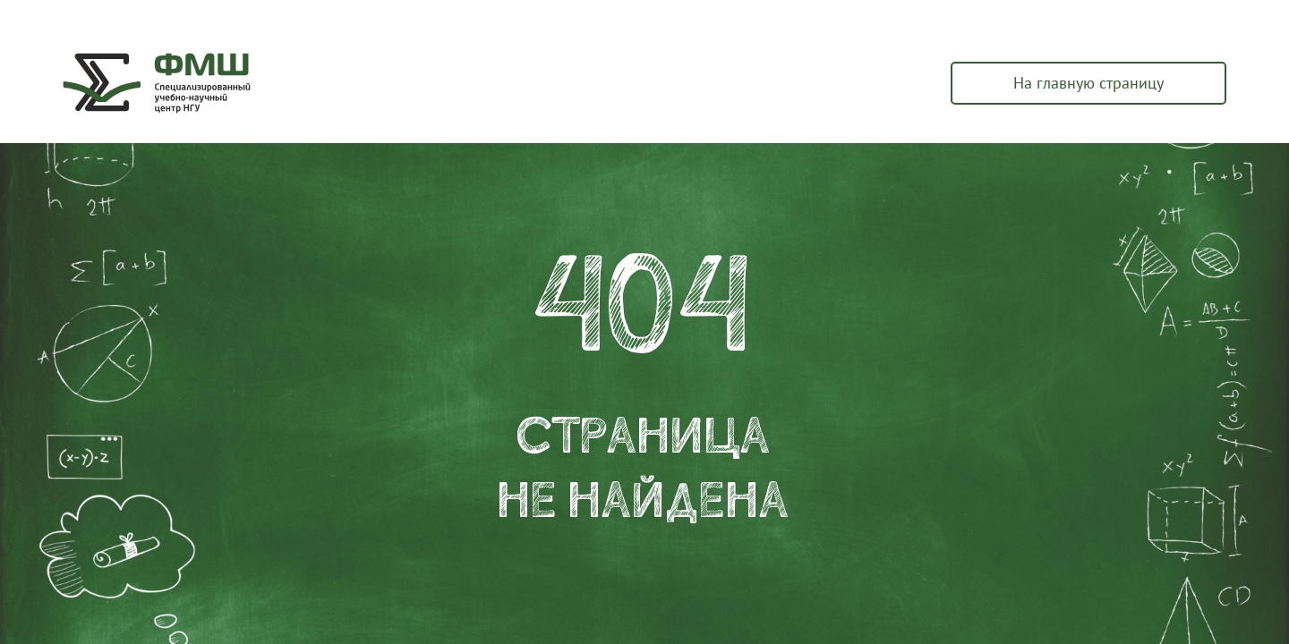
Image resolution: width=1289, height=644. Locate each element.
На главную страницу (1088, 82)
